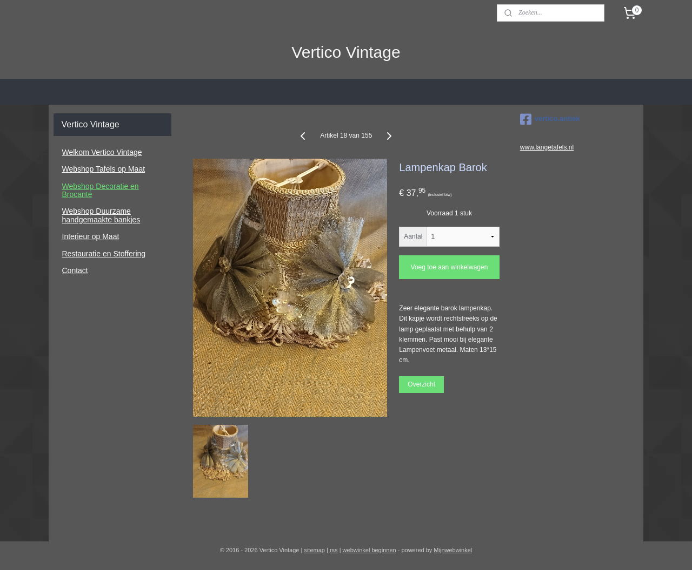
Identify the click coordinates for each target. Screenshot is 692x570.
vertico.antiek (550, 119)
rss (334, 550)
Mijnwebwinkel (453, 550)
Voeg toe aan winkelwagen (449, 267)
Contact (75, 270)
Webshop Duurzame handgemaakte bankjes (101, 215)
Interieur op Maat (90, 236)
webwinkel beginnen (369, 550)
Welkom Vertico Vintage (102, 152)
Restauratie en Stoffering (104, 253)
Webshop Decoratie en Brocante (100, 190)
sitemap (314, 550)
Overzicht (421, 384)
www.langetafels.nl (547, 147)
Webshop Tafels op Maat (103, 169)
